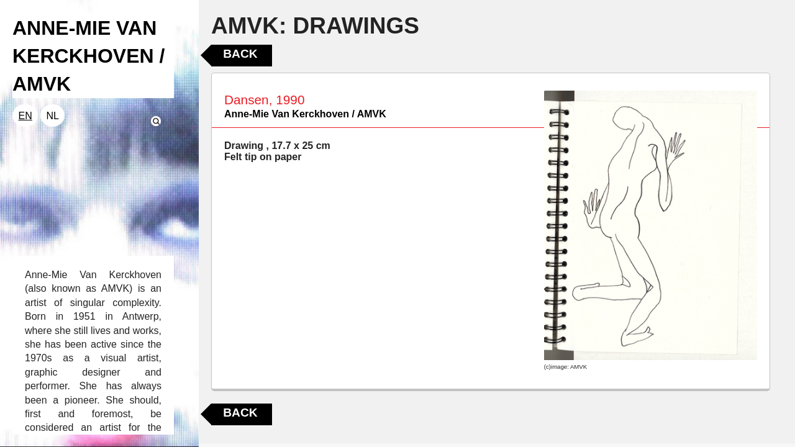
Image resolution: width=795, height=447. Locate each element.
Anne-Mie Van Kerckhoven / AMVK (305, 114)
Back (240, 53)
